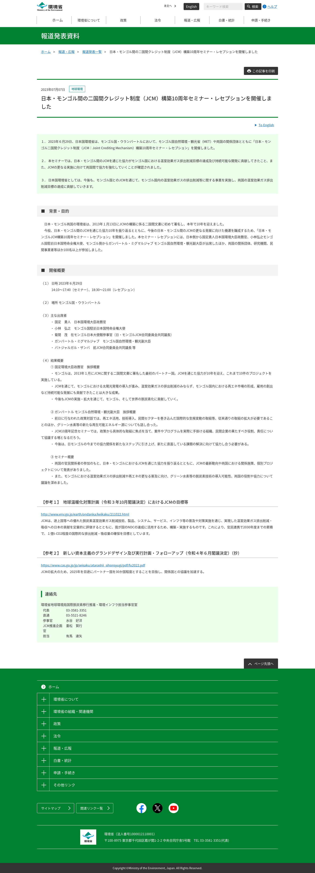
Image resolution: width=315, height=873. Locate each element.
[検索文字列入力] (223, 6)
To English (266, 125)
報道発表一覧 (92, 51)
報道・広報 (66, 51)
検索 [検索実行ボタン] (255, 6)
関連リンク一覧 (91, 808)
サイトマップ (50, 808)
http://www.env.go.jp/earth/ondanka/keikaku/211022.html (85, 514)
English (191, 6)
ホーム (54, 20)
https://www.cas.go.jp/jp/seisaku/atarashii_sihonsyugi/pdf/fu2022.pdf (93, 565)
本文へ (169, 6)
